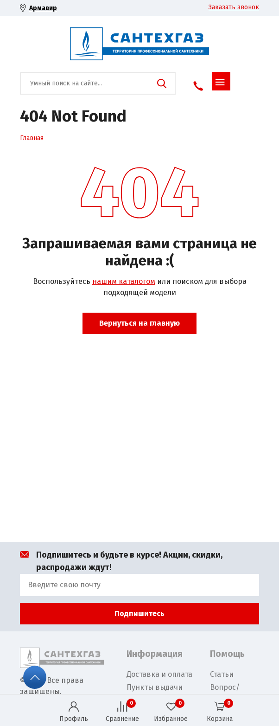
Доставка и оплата (159, 674)
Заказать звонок (234, 7)
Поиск (161, 83)
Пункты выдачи (155, 687)
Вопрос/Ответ (225, 693)
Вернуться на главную (139, 323)
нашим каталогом (123, 281)
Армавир (43, 8)
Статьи (222, 674)
